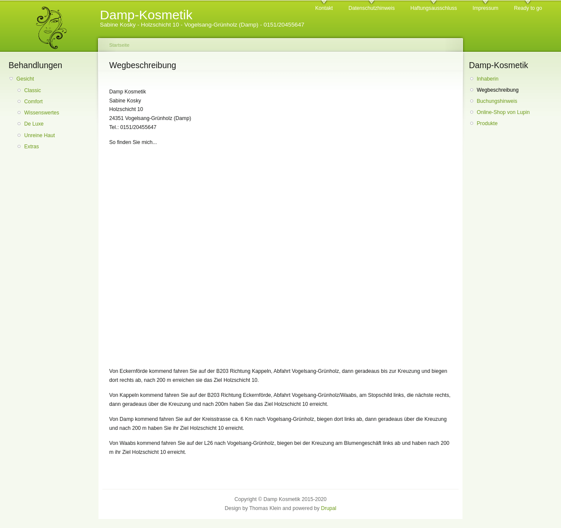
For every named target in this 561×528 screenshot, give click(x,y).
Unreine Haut (39, 135)
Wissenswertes (41, 113)
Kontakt (324, 8)
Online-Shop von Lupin (503, 112)
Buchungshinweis (497, 101)
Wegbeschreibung (498, 90)
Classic (32, 90)
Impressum (485, 8)
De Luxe (33, 124)
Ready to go (528, 8)
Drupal (328, 508)
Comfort (33, 102)
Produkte (487, 123)
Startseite (119, 45)
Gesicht (25, 79)
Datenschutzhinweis (372, 8)
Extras (31, 147)
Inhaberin (487, 79)
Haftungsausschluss (433, 8)
